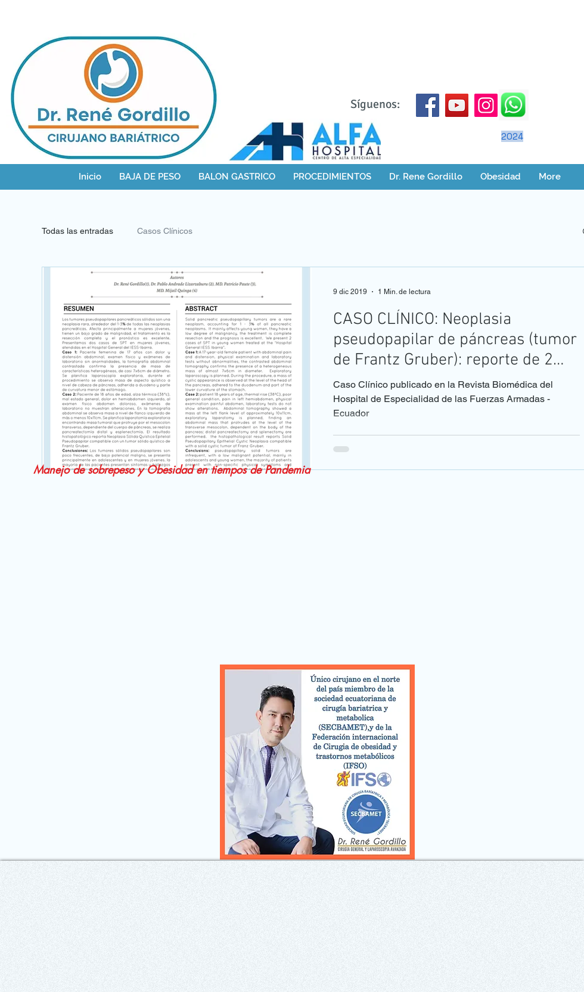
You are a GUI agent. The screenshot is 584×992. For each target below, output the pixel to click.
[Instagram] (486, 105)
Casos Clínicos (164, 231)
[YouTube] (456, 105)
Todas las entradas (77, 231)
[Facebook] (427, 105)
